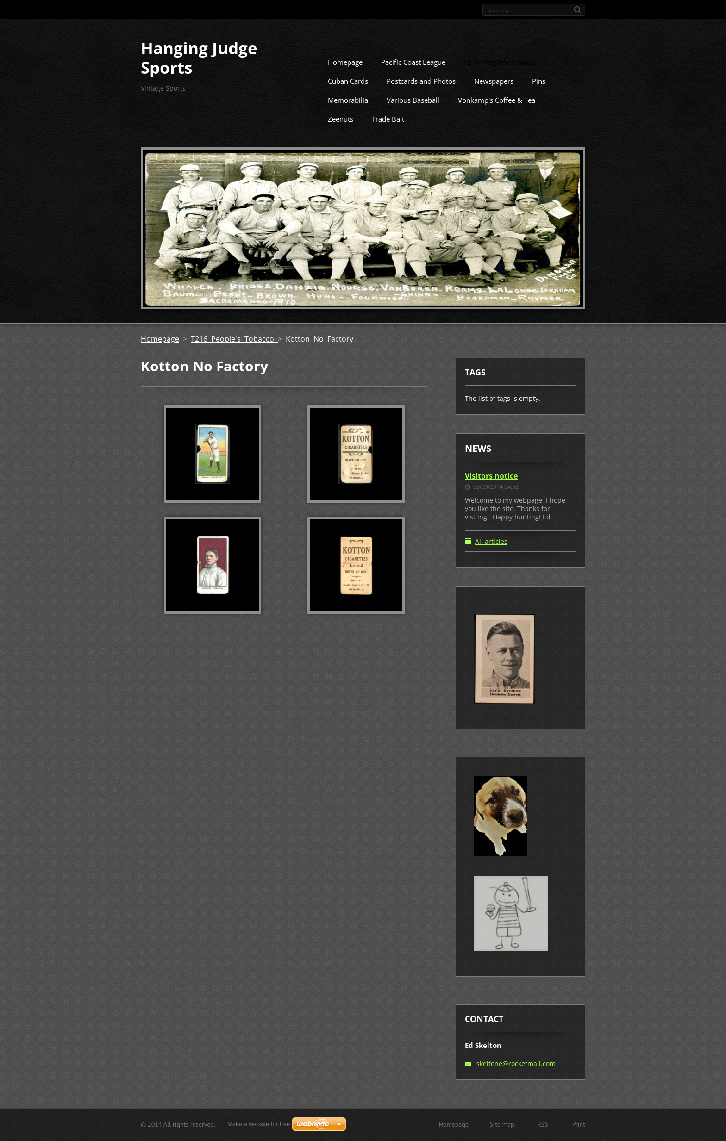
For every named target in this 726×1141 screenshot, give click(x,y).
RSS (543, 1128)
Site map (502, 1128)
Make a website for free (258, 1127)
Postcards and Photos (421, 95)
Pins (538, 95)
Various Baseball (413, 113)
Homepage (345, 76)
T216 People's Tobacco (500, 76)
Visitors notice (491, 489)
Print (578, 1128)
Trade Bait (388, 132)
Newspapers (493, 95)
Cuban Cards (348, 95)
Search (577, 10)
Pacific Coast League (413, 76)
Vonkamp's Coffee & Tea (496, 113)
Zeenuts (340, 132)
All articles (491, 555)
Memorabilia (348, 113)
